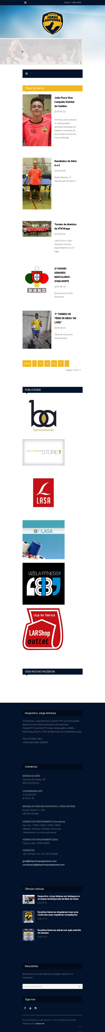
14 (40, 363)
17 (61, 363)
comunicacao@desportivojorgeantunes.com (44, 865)
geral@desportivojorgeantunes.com (40, 861)
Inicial (27, 363)
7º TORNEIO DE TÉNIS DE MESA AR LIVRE (65, 318)
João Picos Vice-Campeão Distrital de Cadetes (64, 102)
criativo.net (39, 1024)
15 (47, 363)
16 (54, 363)
